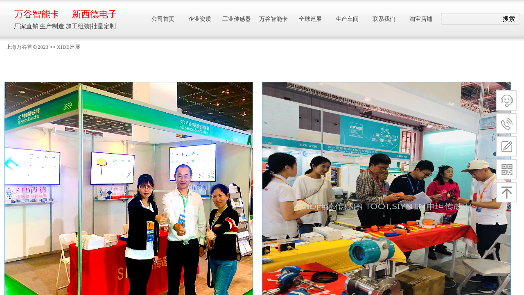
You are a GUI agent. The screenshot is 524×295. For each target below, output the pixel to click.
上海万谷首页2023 (27, 47)
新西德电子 (94, 14)
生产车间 (347, 19)
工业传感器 (236, 19)
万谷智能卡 (36, 14)
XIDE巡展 (68, 47)
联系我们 (384, 19)
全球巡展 (310, 19)
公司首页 (162, 19)
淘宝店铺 (420, 19)
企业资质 (199, 19)
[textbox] (470, 19)
